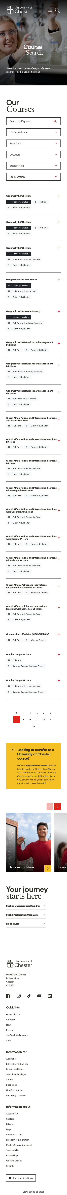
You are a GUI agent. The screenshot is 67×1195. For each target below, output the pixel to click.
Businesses (11, 1084)
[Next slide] (57, 806)
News (8, 1024)
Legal (8, 1129)
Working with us (14, 1160)
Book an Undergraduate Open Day (26, 906)
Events (9, 1030)
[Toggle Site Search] (57, 10)
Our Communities (14, 1090)
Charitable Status (14, 1134)
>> (33, 726)
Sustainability (12, 1150)
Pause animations (20, 1178)
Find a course (26, 924)
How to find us (13, 1014)
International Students (17, 1063)
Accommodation (22, 867)
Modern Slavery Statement (19, 1144)
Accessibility (12, 1113)
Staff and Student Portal (17, 1035)
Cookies (10, 1118)
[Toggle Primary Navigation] (50, 10)
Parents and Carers (15, 1069)
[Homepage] (19, 10)
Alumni (9, 1079)
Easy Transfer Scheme (36, 765)
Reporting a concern (16, 1095)
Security (10, 1165)
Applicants (11, 1058)
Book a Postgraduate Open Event (26, 915)
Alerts (9, 1040)
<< (16, 712)
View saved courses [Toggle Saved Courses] (33, 1191)
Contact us (11, 1019)
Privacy (9, 1124)
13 (43, 719)
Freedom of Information (17, 1139)
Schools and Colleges (16, 1074)
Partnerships (12, 1155)
